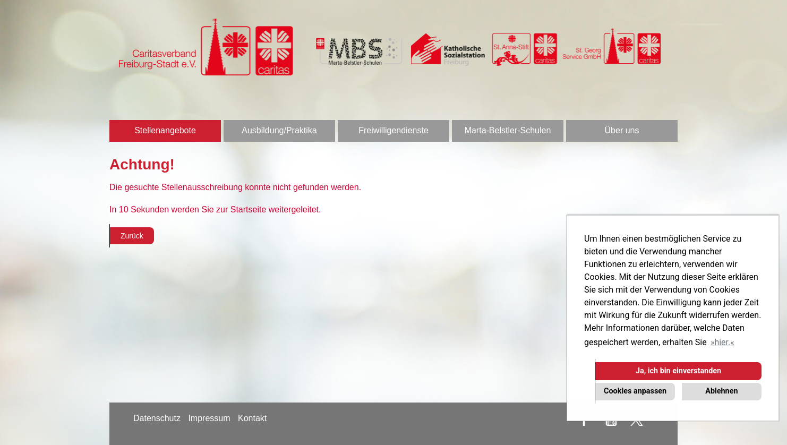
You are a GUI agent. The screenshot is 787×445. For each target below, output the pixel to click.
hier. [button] (722, 342)
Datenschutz (157, 418)
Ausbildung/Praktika (279, 130)
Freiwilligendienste (393, 130)
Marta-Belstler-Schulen (508, 130)
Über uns (622, 130)
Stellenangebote (165, 130)
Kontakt (252, 418)
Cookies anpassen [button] (635, 391)
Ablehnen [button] (721, 391)
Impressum (209, 418)
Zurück (132, 236)
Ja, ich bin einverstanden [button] (678, 370)
